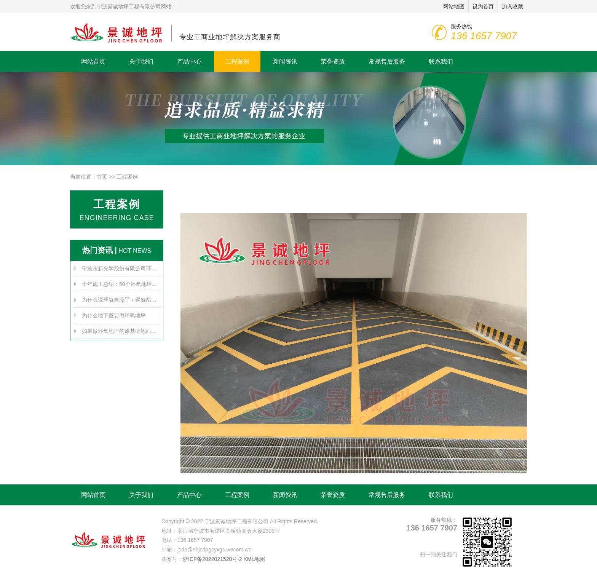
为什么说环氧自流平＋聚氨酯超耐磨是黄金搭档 (121, 300)
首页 (102, 177)
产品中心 (189, 61)
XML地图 (254, 559)
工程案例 (237, 61)
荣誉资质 (333, 61)
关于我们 (141, 61)
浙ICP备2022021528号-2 (212, 559)
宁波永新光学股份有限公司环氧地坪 (121, 268)
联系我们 (441, 61)
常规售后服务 (387, 61)
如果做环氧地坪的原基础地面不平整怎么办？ (121, 331)
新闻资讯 (285, 61)
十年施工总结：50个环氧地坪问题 (121, 284)
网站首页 (93, 61)
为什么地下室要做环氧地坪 (114, 315)
